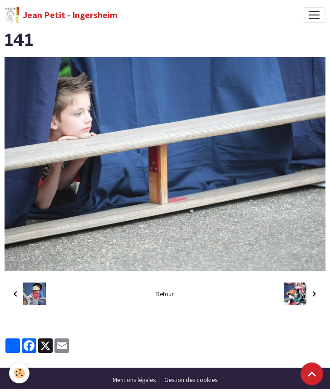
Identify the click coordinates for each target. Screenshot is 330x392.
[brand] (61, 15)
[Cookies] (19, 373)
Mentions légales (134, 380)
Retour (165, 294)
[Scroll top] (311, 373)
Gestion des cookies (190, 380)
